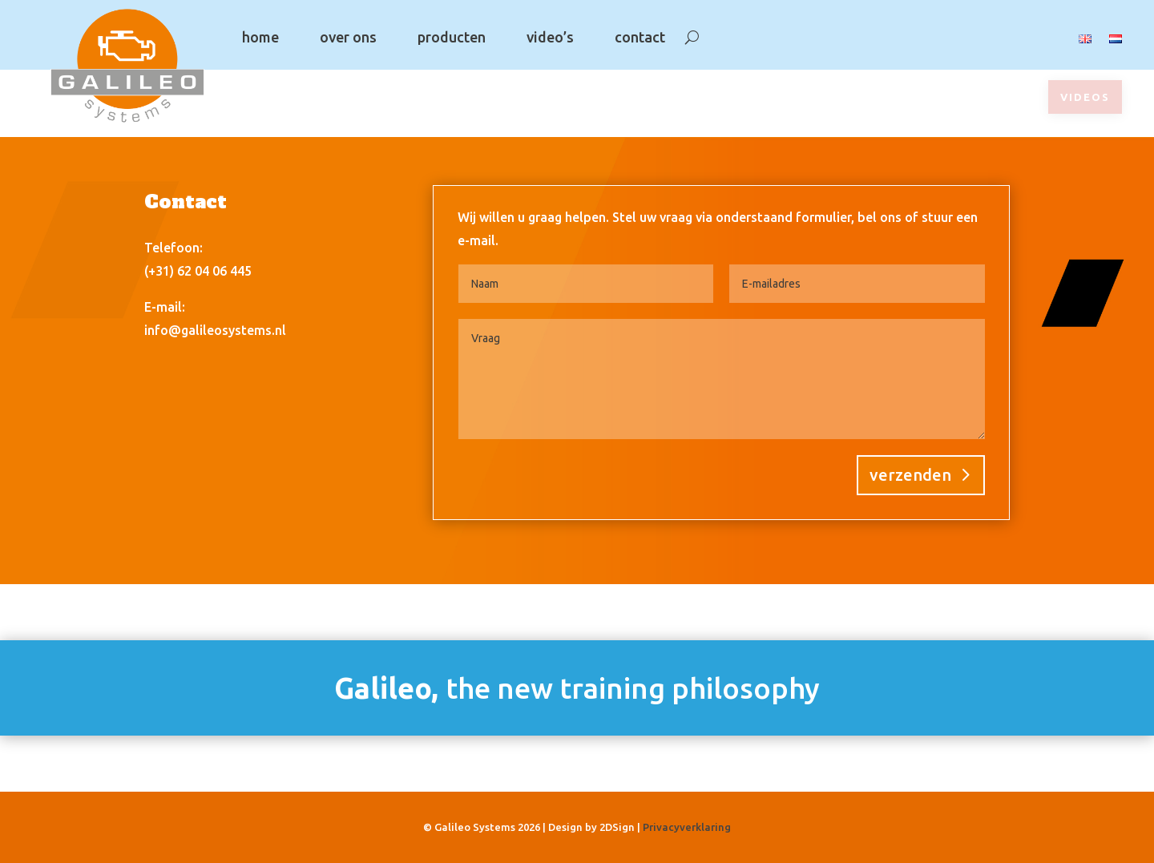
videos (1085, 97)
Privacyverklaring (687, 827)
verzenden (910, 475)
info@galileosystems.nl (215, 330)
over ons (348, 37)
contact (640, 37)
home (260, 37)
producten (452, 37)
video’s (550, 37)
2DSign (617, 827)
